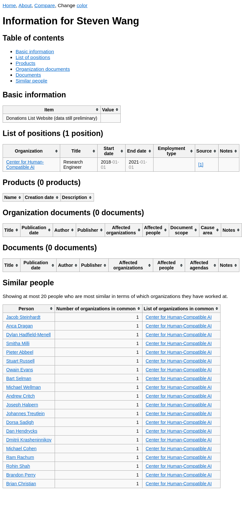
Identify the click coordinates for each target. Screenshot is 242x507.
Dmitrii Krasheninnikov (28, 439)
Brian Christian (21, 483)
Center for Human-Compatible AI (25, 164)
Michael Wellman (23, 387)
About (25, 5)
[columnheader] (52, 109)
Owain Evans (19, 369)
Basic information (35, 51)
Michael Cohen (21, 448)
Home (9, 5)
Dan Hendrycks (21, 431)
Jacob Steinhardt (23, 317)
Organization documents (43, 69)
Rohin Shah (18, 466)
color (82, 5)
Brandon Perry (20, 474)
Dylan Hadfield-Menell (28, 334)
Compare (44, 5)
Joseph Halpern (22, 404)
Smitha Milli (18, 343)
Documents (28, 75)
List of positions (33, 57)
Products (25, 63)
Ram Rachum (20, 457)
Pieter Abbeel (19, 352)
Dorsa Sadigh (20, 422)
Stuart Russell (20, 361)
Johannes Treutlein (25, 413)
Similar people (31, 80)
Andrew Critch (20, 396)
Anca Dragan (19, 325)
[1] (201, 164)
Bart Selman (18, 378)
